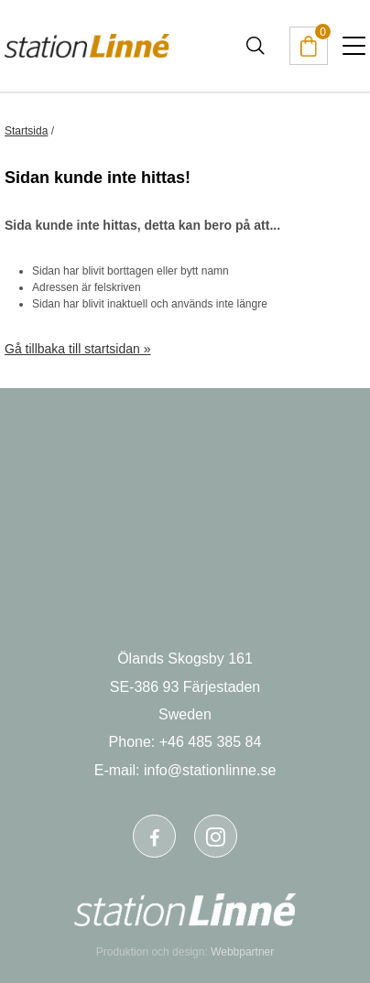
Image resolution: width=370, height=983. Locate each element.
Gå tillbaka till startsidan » (78, 348)
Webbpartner (242, 951)
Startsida (26, 130)
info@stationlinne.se (210, 770)
